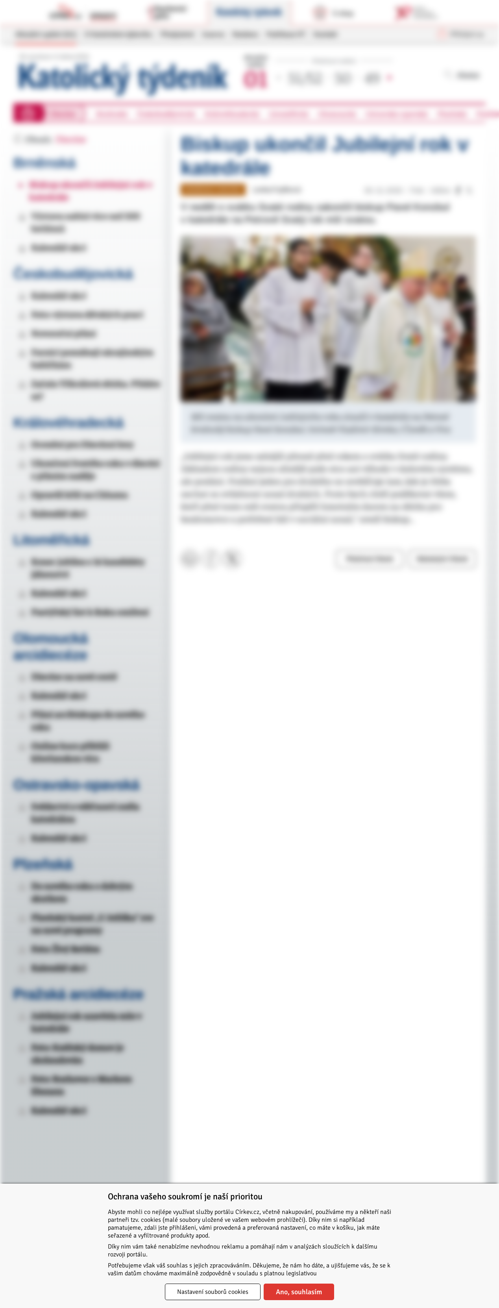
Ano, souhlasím (299, 1292)
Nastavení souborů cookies (212, 1292)
